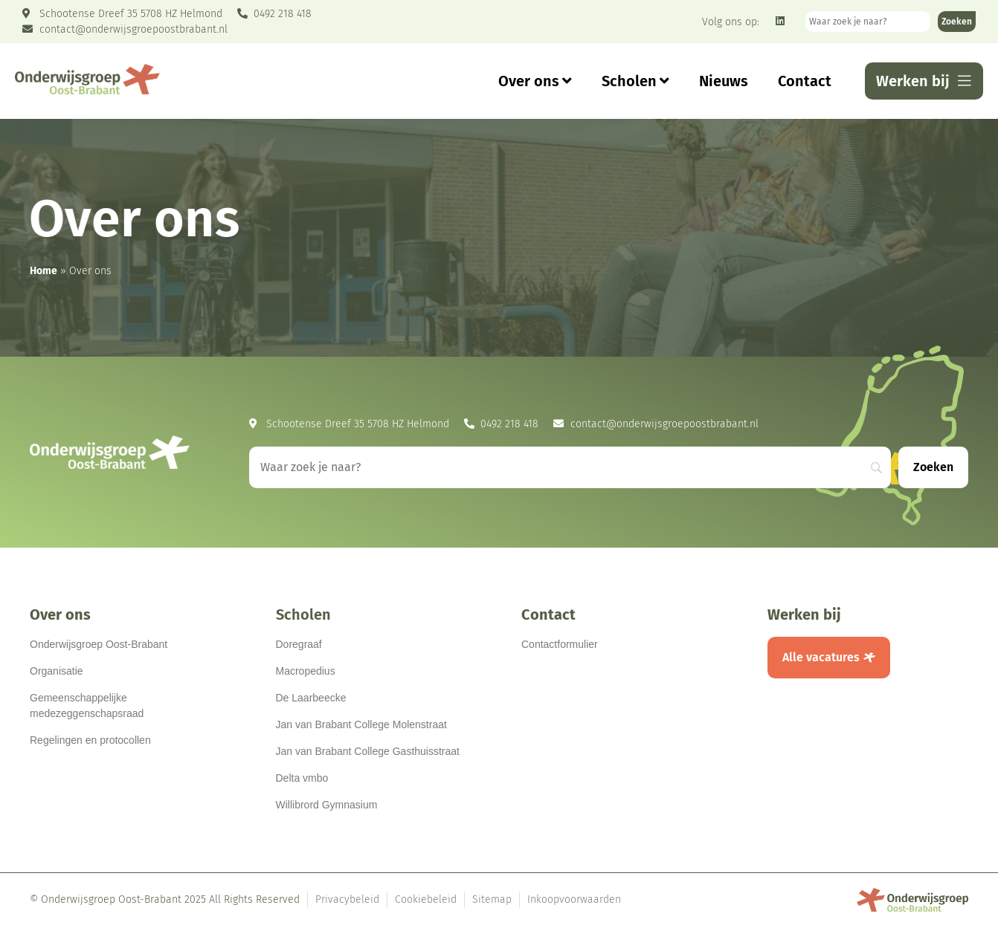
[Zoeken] (957, 21)
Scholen (635, 81)
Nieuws (723, 81)
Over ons (535, 81)
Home (43, 271)
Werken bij (804, 614)
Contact (804, 81)
